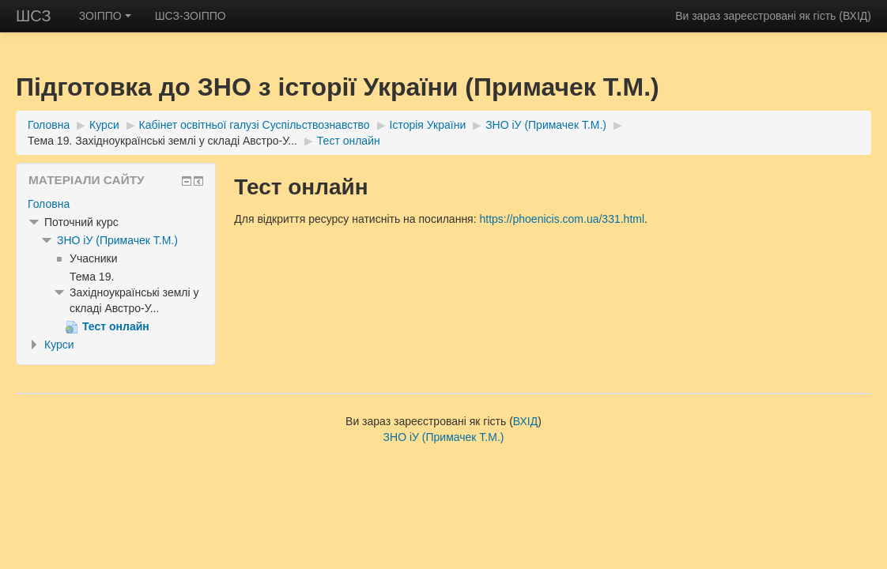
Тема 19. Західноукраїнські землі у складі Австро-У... (162, 140)
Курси (104, 125)
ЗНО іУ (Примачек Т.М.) (545, 125)
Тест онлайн (348, 140)
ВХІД (855, 15)
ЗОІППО (105, 15)
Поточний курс (81, 222)
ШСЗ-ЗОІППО (190, 15)
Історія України (428, 125)
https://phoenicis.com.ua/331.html (561, 219)
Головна (49, 125)
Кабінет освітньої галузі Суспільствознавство (254, 125)
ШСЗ (33, 15)
